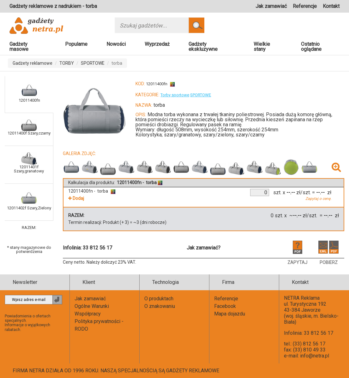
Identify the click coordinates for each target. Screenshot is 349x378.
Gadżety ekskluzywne (203, 46)
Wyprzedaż (157, 44)
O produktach (158, 299)
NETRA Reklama (302, 298)
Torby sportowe (174, 95)
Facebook (225, 306)
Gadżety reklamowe (32, 63)
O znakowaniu (159, 306)
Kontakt (331, 6)
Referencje (305, 6)
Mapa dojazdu (229, 314)
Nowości (116, 44)
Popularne (76, 44)
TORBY (66, 63)
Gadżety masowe (18, 46)
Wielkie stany (262, 46)
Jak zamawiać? (203, 248)
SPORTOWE (93, 63)
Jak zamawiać (271, 6)
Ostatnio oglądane (311, 46)
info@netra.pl (314, 356)
